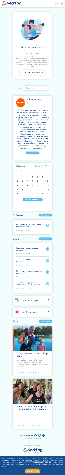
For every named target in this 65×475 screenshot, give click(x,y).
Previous (30, 208)
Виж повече (32, 153)
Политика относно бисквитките (36, 460)
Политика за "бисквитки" (32, 445)
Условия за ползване (32, 442)
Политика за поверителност (32, 438)
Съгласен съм (32, 471)
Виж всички (45, 215)
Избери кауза (36, 312)
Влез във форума (36, 300)
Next (35, 208)
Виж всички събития (32, 199)
